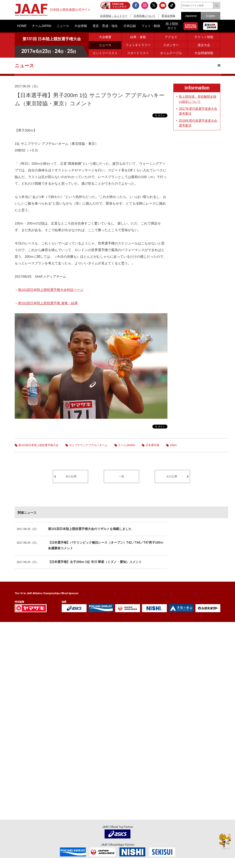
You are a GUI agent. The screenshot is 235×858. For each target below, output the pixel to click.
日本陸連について (144, 15)
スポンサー (171, 45)
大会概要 (105, 37)
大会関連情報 (203, 53)
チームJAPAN (126, 445)
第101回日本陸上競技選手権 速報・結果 (48, 303)
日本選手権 (152, 445)
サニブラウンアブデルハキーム (88, 445)
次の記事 (171, 476)
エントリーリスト (105, 53)
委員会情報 (168, 15)
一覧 (121, 476)
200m (173, 445)
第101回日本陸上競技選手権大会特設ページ (50, 290)
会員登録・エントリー (113, 15)
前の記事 (71, 476)
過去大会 (204, 45)
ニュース (105, 45)
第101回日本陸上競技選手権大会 (38, 445)
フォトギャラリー (138, 45)
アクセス (171, 37)
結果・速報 (138, 37)
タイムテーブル (171, 53)
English (210, 15)
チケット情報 (203, 37)
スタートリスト (138, 53)
